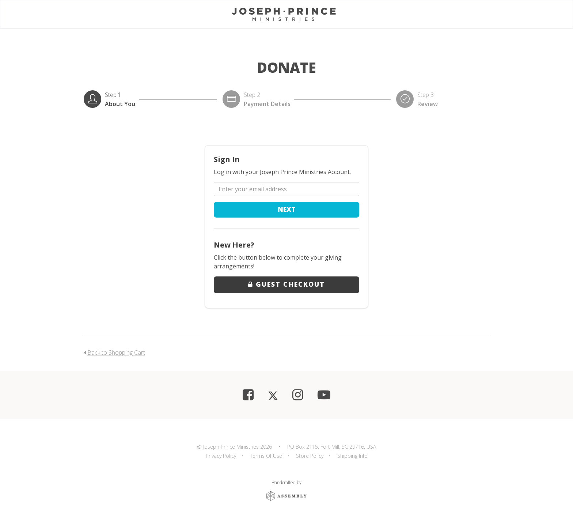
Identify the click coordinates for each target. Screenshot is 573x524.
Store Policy (309, 455)
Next (287, 209)
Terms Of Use (266, 455)
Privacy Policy (221, 455)
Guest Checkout (286, 284)
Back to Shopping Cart (116, 352)
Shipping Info (352, 455)
